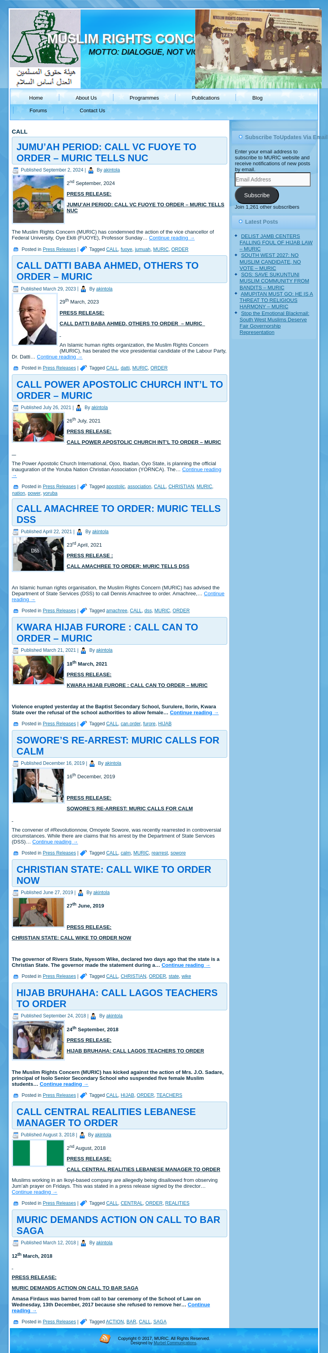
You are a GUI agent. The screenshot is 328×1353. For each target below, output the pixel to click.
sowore (178, 853)
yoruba (50, 493)
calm (125, 853)
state (174, 976)
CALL (112, 249)
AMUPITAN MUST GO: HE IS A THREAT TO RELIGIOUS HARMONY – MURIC (276, 300)
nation (18, 493)
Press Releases (59, 249)
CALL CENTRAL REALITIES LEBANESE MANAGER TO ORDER (106, 1117)
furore (149, 724)
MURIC (160, 249)
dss (148, 610)
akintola (112, 170)
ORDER (179, 249)
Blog (257, 98)
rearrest (159, 853)
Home (36, 98)
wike (186, 976)
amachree (116, 610)
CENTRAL (132, 1203)
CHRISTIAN (181, 486)
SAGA (159, 1322)
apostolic (115, 486)
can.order (130, 724)
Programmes (144, 98)
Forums (38, 110)
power (34, 493)
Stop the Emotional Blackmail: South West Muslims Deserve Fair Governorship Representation (274, 323)
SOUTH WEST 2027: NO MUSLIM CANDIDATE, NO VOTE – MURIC (270, 261)
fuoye (126, 249)
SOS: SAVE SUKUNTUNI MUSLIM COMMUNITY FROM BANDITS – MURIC (274, 281)
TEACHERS (169, 1095)
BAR (131, 1322)
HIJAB (165, 724)
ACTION (115, 1322)
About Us (85, 98)
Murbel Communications (175, 1343)
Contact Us (92, 110)
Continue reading (172, 238)
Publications (205, 98)
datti (125, 368)
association (139, 486)
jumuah (142, 249)
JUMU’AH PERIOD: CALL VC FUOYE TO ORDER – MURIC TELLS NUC (106, 152)
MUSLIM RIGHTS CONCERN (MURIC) (161, 38)
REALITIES (177, 1203)
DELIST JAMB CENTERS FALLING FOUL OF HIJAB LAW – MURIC (276, 242)
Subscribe (257, 195)
